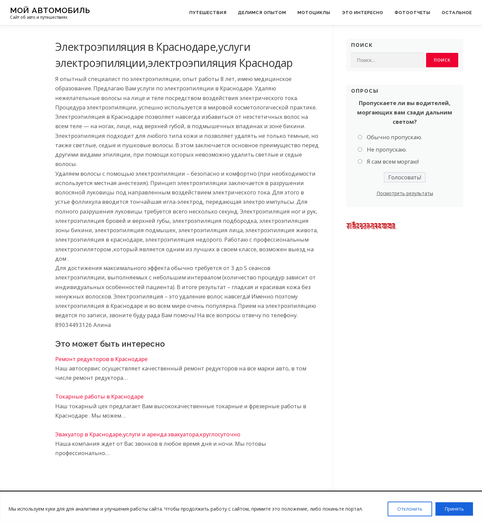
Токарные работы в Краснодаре (99, 396)
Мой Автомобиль (50, 10)
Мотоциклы (314, 12)
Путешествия (208, 12)
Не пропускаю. (387, 150)
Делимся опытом (262, 12)
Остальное (457, 12)
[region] (241, 507)
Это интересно (362, 12)
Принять (454, 509)
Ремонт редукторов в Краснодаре (101, 359)
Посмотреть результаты (405, 193)
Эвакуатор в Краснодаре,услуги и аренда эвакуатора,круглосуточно (147, 434)
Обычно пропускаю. (394, 137)
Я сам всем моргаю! (393, 162)
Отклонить (409, 509)
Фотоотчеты (412, 12)
